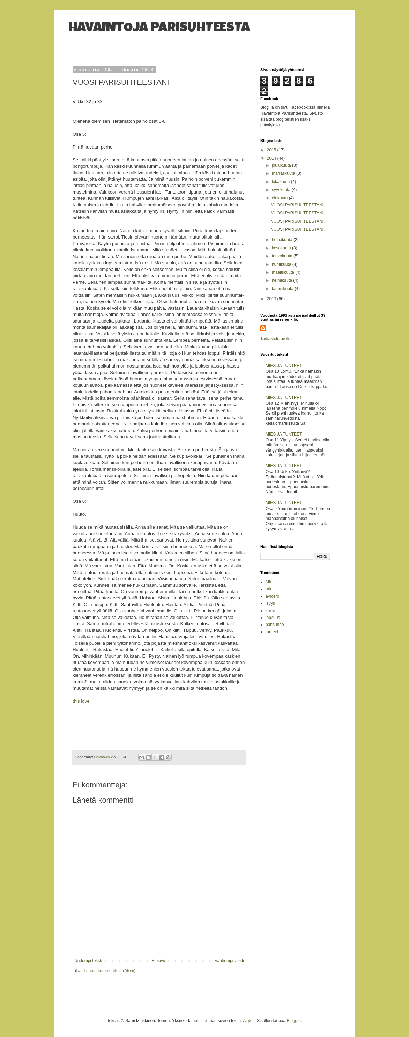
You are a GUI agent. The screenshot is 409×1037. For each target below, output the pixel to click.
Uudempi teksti (88, 960)
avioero (272, 596)
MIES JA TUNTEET (284, 365)
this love (81, 701)
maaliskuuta (283, 272)
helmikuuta (282, 280)
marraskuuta (284, 173)
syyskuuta (282, 189)
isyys (270, 603)
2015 (272, 149)
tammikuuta (283, 288)
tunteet (272, 631)
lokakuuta (281, 181)
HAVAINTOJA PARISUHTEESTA (159, 29)
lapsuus (273, 617)
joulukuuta (282, 165)
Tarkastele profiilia (277, 338)
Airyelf (248, 1020)
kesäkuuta (282, 247)
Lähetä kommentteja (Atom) (109, 970)
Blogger (294, 1020)
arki (269, 588)
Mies (270, 582)
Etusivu (158, 960)
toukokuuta (282, 255)
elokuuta (280, 198)
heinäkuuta (282, 239)
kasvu (271, 610)
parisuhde (275, 624)
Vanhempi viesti (229, 960)
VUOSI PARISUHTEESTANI (297, 213)
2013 (272, 298)
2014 (272, 158)
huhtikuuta (282, 264)
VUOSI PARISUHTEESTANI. (298, 205)
